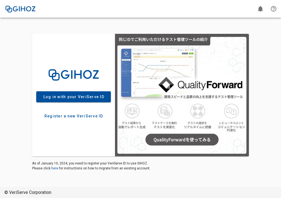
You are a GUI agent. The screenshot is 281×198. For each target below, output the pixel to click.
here (54, 168)
